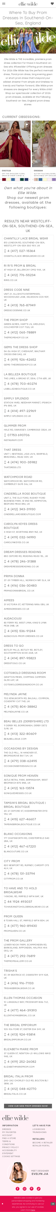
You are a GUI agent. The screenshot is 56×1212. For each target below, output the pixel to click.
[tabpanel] (4, 179)
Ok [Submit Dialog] (53, 1204)
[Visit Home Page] (28, 4)
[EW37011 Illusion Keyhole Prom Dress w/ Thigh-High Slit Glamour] (15, 144)
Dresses (6, 1129)
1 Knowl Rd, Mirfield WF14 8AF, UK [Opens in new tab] (24, 896)
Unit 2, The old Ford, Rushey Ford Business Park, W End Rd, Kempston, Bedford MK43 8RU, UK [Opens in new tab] (25, 501)
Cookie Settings (11, 1156)
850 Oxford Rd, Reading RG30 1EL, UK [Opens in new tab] (26, 556)
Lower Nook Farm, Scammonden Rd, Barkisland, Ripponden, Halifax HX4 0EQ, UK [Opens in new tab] (25, 947)
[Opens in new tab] (24, 256)
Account (7, 1135)
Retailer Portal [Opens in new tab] (41, 1146)
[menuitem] (4, 4)
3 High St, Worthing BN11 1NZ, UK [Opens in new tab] (23, 532)
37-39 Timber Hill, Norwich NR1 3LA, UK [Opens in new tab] (27, 580)
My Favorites (9, 1132)
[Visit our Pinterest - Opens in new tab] (32, 1189)
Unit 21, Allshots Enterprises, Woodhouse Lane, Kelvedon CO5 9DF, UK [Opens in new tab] (26, 297)
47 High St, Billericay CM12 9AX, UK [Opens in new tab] (24, 270)
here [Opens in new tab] (33, 1210)
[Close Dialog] (2, 1203)
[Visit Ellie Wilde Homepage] (15, 1117)
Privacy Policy (10, 1147)
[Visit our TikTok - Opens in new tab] (39, 1189)
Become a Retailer (43, 1143)
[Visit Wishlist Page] (52, 3)
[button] (3, 3)
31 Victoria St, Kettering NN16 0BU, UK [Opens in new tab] (26, 604)
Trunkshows (40, 1132)
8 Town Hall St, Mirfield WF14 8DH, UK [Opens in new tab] (26, 920)
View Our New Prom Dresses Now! (28, 1106)
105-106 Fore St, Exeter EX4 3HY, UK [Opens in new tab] (24, 1029)
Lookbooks (39, 1129)
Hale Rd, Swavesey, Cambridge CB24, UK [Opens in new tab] (27, 430)
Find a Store (9, 1138)
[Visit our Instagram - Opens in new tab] (25, 1189)
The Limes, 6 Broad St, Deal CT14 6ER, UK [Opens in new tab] (27, 378)
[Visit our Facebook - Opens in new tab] (18, 1189)
